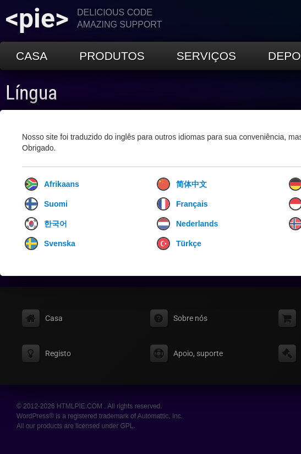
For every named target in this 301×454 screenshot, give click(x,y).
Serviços (206, 55)
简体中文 (182, 184)
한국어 (46, 223)
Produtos (112, 55)
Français (182, 204)
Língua (31, 92)
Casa (31, 55)
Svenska (50, 243)
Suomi (46, 204)
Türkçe (179, 243)
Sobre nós (190, 318)
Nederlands (187, 223)
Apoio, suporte (198, 353)
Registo (58, 353)
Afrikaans (52, 184)
